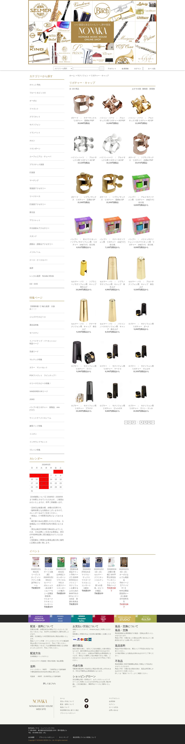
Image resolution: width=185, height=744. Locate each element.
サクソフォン (82, 76)
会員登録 (124, 69)
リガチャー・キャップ (100, 76)
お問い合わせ (113, 710)
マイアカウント (114, 698)
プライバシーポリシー (68, 713)
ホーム (72, 76)
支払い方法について (67, 701)
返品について (64, 707)
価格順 (145, 89)
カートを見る (113, 707)
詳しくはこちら (49, 683)
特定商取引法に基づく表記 (69, 710)
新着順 (152, 89)
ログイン (136, 69)
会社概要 (31, 737)
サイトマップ (63, 737)
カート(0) (150, 69)
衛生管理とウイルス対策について (84, 737)
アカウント (110, 69)
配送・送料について (67, 704)
